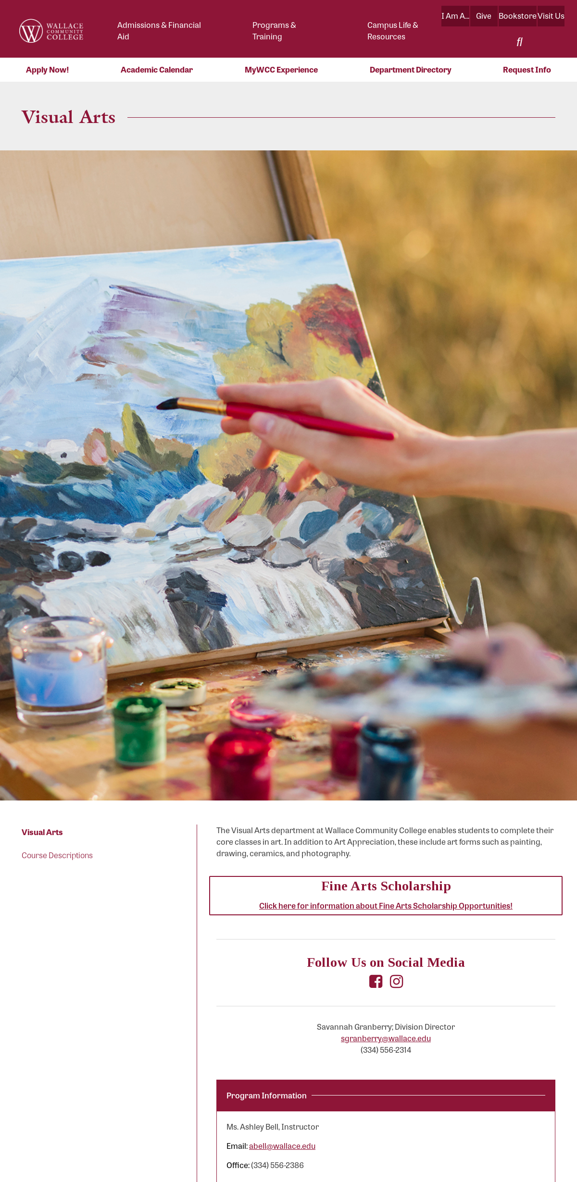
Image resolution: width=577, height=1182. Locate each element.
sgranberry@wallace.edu (386, 1038)
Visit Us (551, 15)
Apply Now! (47, 69)
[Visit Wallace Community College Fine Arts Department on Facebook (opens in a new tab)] (375, 982)
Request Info (527, 69)
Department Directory (411, 69)
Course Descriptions (57, 855)
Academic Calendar (157, 69)
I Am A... (455, 15)
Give (483, 15)
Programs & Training (274, 30)
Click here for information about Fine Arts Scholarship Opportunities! (386, 905)
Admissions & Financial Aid (159, 30)
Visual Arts (42, 831)
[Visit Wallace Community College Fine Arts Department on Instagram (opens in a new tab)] (396, 982)
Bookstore (518, 15)
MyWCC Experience (281, 69)
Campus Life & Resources (392, 30)
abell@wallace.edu (282, 1145)
